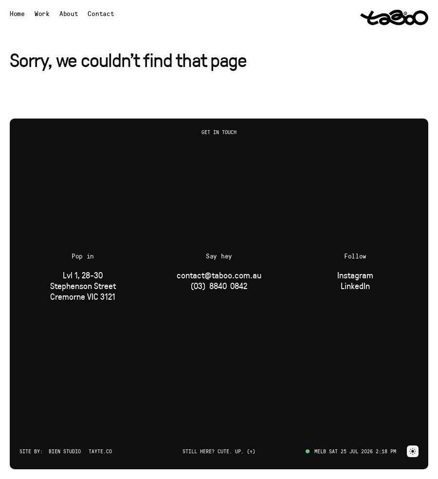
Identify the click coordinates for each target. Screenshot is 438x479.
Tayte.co (100, 451)
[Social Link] (355, 275)
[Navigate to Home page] (17, 13)
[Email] (219, 275)
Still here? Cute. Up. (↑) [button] (219, 451)
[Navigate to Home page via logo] (394, 17)
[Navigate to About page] (68, 13)
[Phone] (219, 285)
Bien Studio (65, 451)
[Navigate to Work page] (42, 13)
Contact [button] (101, 13)
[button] (413, 451)
